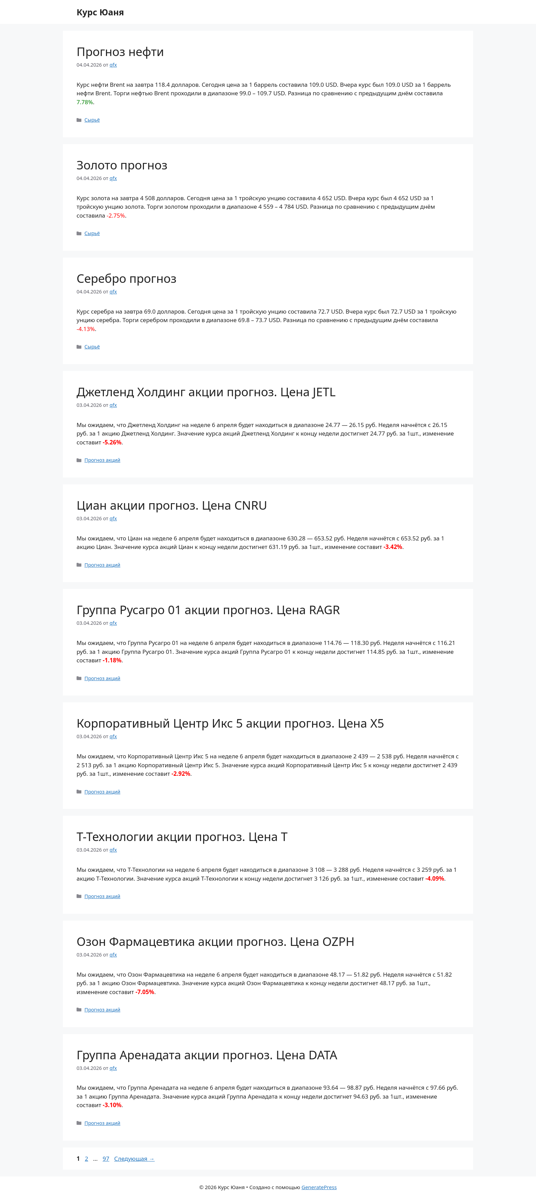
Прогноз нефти (120, 51)
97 (106, 1158)
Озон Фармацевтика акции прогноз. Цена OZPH (215, 941)
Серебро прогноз (126, 278)
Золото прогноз (122, 165)
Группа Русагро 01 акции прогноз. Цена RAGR (208, 610)
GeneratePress (319, 1187)
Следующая (134, 1158)
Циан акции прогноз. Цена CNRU (172, 505)
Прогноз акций (102, 460)
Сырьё (92, 119)
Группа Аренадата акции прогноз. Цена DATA (207, 1055)
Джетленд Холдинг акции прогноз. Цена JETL (206, 392)
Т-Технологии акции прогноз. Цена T (182, 836)
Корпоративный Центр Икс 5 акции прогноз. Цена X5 (230, 723)
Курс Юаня (100, 12)
